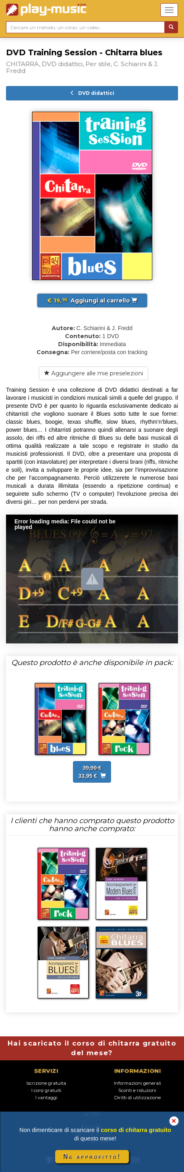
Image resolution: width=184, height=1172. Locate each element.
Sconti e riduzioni (137, 1090)
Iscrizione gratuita (46, 1083)
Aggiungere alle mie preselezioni (93, 373)
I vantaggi (46, 1097)
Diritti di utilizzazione (137, 1097)
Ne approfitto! (92, 1156)
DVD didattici (92, 93)
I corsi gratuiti (46, 1090)
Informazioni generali (137, 1083)
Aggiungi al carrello (92, 300)
